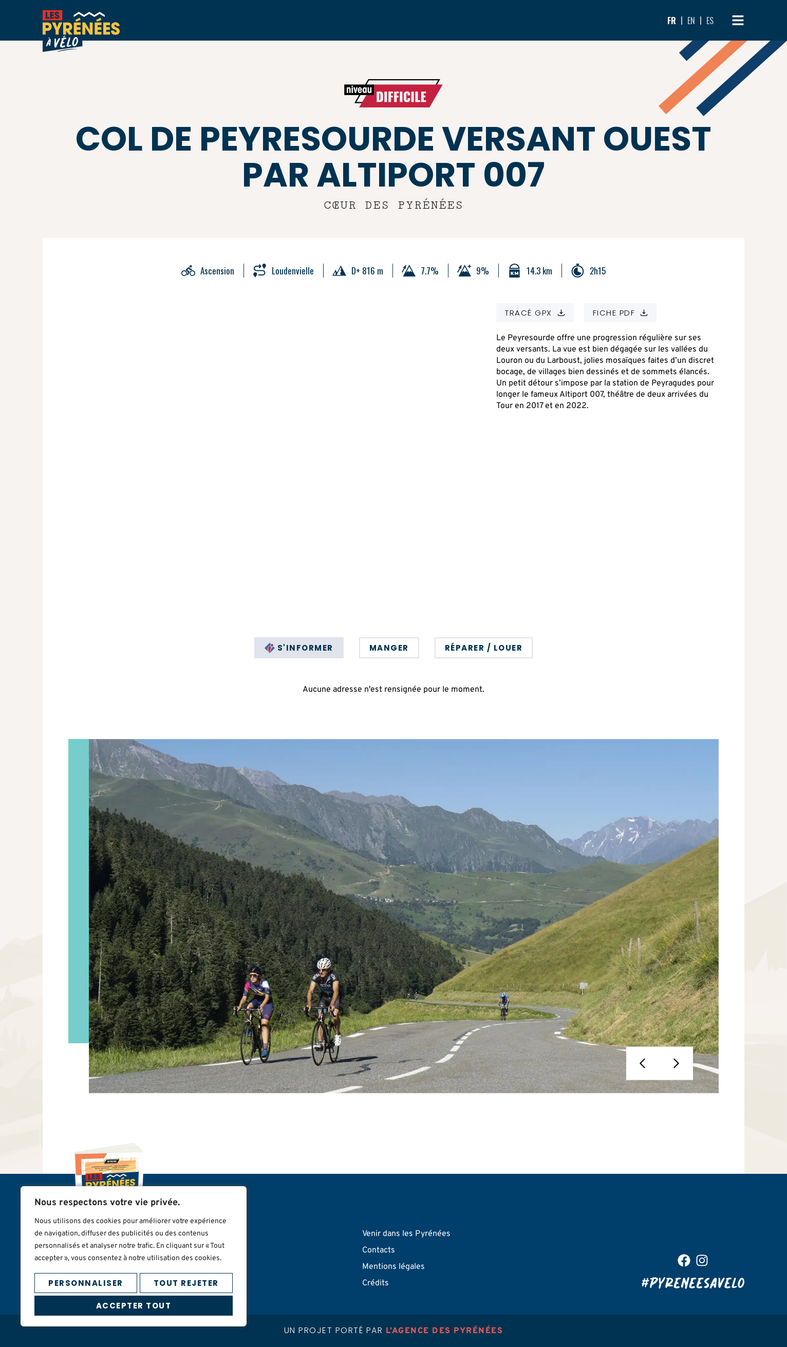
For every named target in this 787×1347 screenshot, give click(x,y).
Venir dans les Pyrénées (406, 1234)
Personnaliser (85, 1281)
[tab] (299, 647)
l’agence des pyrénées (444, 1331)
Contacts (378, 1250)
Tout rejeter (186, 1281)
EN (691, 20)
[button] (643, 1063)
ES (710, 20)
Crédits (375, 1283)
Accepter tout (134, 1305)
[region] (134, 1255)
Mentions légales (393, 1267)
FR (671, 20)
